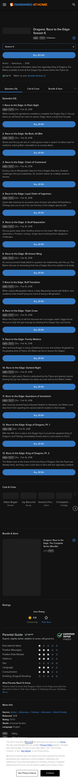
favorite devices (37, 75)
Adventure (24, 712)
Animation (46, 712)
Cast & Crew (33, 88)
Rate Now (46, 622)
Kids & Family (59, 712)
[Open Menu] (4, 4)
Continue (50, 773)
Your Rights (26, 751)
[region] (39, 758)
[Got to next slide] (75, 508)
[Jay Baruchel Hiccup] (28, 508)
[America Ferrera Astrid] (46, 508)
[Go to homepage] (28, 5)
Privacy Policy (46, 745)
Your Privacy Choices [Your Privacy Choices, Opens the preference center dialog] (27, 773)
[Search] (74, 5)
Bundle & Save (55, 88)
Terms (63, 742)
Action (14, 712)
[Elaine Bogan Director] (10, 508)
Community (32, 622)
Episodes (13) (11, 88)
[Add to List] (74, 38)
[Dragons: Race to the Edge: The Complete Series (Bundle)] (59, 543)
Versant (29, 742)
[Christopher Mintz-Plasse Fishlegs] (64, 508)
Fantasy (35, 712)
